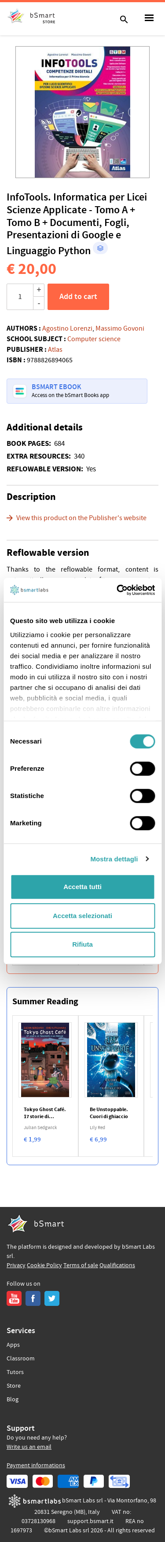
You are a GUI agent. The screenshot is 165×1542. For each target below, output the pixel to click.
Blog (12, 1399)
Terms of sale (80, 1265)
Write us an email (29, 1447)
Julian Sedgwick (40, 1128)
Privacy (16, 1265)
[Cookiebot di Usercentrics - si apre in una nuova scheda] (117, 590)
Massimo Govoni (119, 328)
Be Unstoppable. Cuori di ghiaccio (109, 1113)
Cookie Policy (44, 1265)
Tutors (15, 1372)
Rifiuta (82, 944)
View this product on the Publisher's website (81, 518)
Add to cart (78, 297)
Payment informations (36, 1465)
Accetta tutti (82, 886)
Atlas (55, 349)
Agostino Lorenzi (67, 328)
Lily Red (97, 1128)
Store (14, 1386)
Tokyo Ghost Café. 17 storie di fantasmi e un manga (45, 1113)
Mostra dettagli (114, 859)
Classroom (21, 1359)
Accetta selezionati (82, 915)
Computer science (94, 339)
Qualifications (117, 1265)
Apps (13, 1345)
